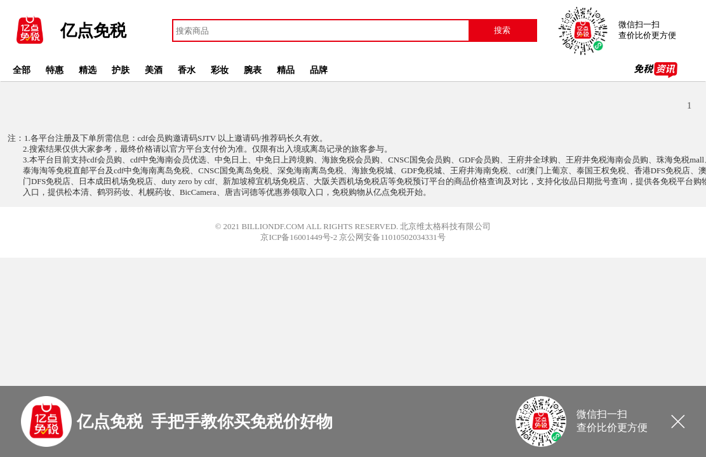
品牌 (319, 70)
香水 (187, 70)
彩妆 (220, 70)
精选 (88, 70)
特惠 (54, 70)
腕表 (253, 70)
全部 (21, 70)
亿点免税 (93, 31)
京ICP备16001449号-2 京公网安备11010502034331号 (352, 237)
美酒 (154, 70)
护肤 (121, 70)
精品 (286, 70)
